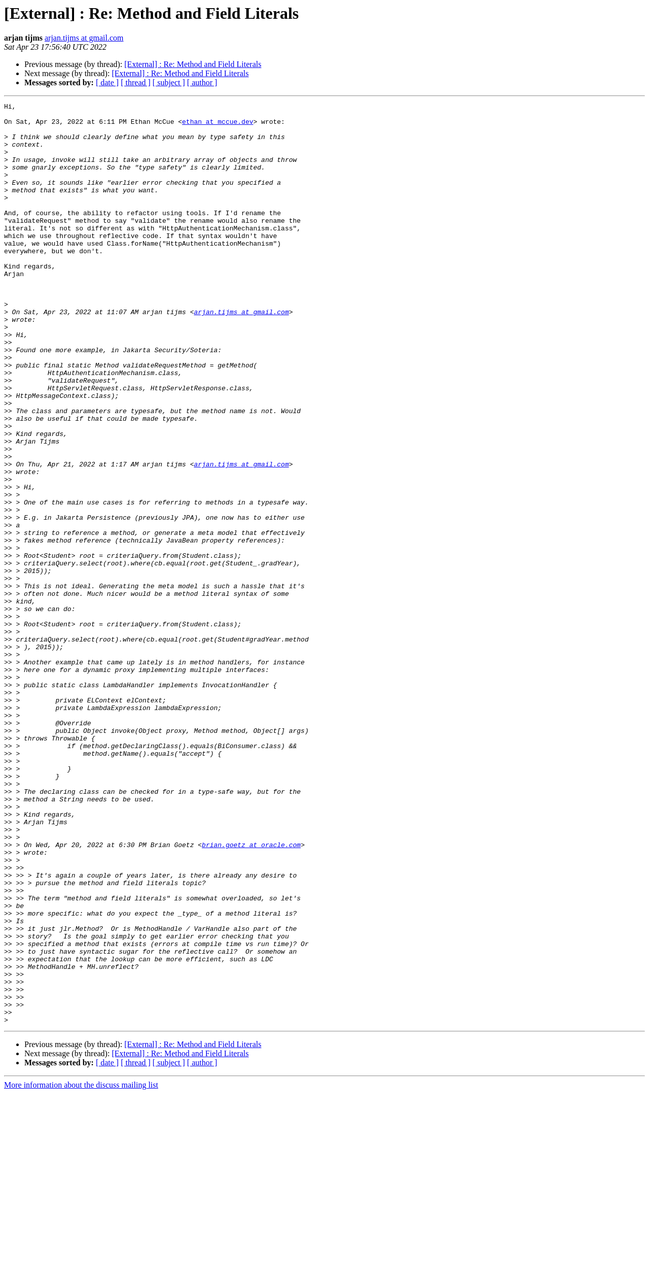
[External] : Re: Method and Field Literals (192, 64)
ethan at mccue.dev (217, 125)
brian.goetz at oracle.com (251, 993)
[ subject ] (169, 82)
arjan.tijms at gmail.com (84, 37)
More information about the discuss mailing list (81, 1269)
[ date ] (107, 82)
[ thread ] (136, 82)
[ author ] (202, 82)
